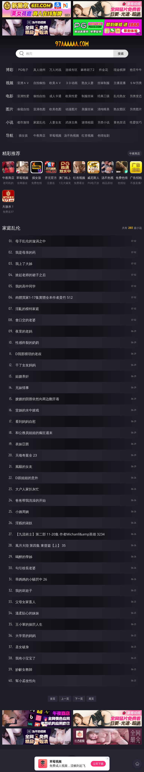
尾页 (91, 698)
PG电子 (23, 70)
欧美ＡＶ (55, 83)
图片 (9, 109)
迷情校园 (88, 122)
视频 (9, 82)
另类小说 (104, 122)
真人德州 (39, 70)
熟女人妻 (88, 83)
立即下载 (98, 763)
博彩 (9, 69)
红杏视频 (88, 135)
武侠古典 (71, 122)
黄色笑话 (120, 122)
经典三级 (104, 96)
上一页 (65, 698)
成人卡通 (55, 96)
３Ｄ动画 (71, 83)
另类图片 (136, 109)
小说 (9, 122)
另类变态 (136, 96)
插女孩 (23, 135)
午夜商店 (39, 135)
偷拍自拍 (39, 96)
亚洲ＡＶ (23, 83)
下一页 (79, 698)
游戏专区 (71, 70)
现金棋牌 (120, 70)
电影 (9, 95)
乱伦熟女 (120, 96)
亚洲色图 (39, 109)
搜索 (121, 53)
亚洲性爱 (23, 96)
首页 (52, 698)
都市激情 (23, 122)
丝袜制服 (104, 83)
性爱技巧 (136, 122)
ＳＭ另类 (136, 83)
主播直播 (120, 83)
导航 (9, 135)
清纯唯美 (104, 109)
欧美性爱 (71, 96)
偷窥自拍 (23, 109)
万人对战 (55, 70)
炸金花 (103, 70)
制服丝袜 (88, 96)
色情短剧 (104, 135)
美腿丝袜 (88, 109)
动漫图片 (71, 109)
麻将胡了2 (87, 70)
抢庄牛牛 (136, 70)
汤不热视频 (71, 135)
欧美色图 (55, 109)
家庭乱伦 (39, 122)
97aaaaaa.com (72, 44)
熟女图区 (120, 109)
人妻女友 (55, 122)
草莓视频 (55, 135)
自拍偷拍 (39, 83)
